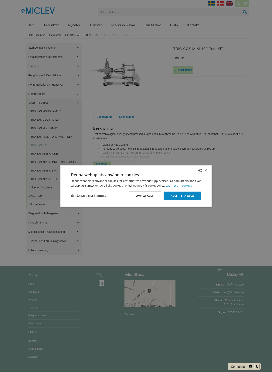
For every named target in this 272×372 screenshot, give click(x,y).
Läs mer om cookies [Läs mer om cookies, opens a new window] (179, 185)
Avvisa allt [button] (144, 195)
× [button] (205, 170)
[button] (88, 195)
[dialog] (136, 186)
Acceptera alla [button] (182, 195)
